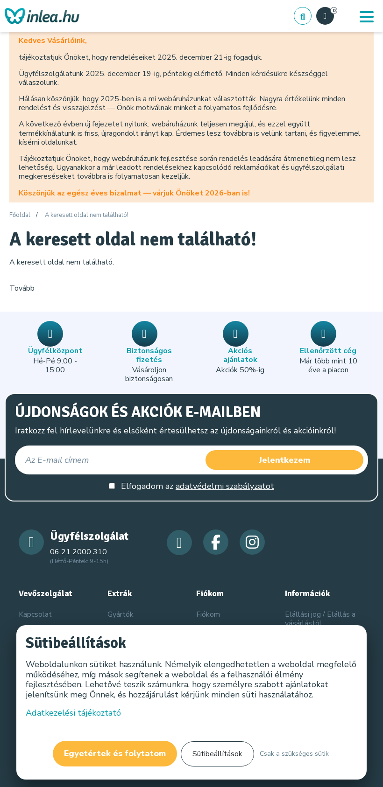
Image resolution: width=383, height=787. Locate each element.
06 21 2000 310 (78, 552)
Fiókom (208, 614)
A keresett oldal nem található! (86, 215)
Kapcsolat (35, 614)
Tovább (22, 288)
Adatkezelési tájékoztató (73, 712)
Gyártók (120, 614)
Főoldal (19, 215)
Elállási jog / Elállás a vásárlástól (320, 618)
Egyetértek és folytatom (115, 753)
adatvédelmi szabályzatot (225, 486)
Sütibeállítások (217, 754)
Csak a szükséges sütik (294, 753)
